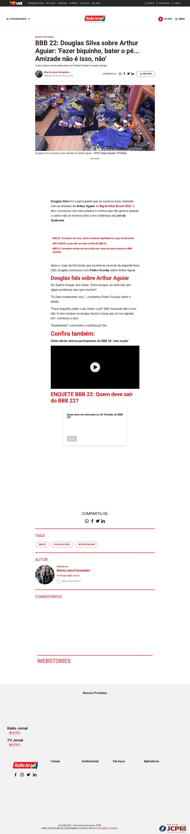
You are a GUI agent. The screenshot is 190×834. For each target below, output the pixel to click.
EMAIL (176, 3)
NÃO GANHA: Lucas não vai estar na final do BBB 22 (80, 243)
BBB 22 (42, 544)
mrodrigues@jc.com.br (68, 575)
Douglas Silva (62, 544)
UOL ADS (96, 3)
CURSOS (73, 3)
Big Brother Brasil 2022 (115, 206)
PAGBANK (62, 3)
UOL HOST (51, 3)
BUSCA (149, 3)
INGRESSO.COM (35, 3)
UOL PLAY (84, 3)
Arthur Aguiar (86, 544)
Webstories (54, 661)
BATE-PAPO (163, 3)
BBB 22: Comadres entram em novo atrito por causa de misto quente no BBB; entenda (92, 250)
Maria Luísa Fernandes (57, 72)
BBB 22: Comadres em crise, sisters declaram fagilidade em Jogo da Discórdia (93, 238)
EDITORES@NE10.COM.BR (105, 828)
